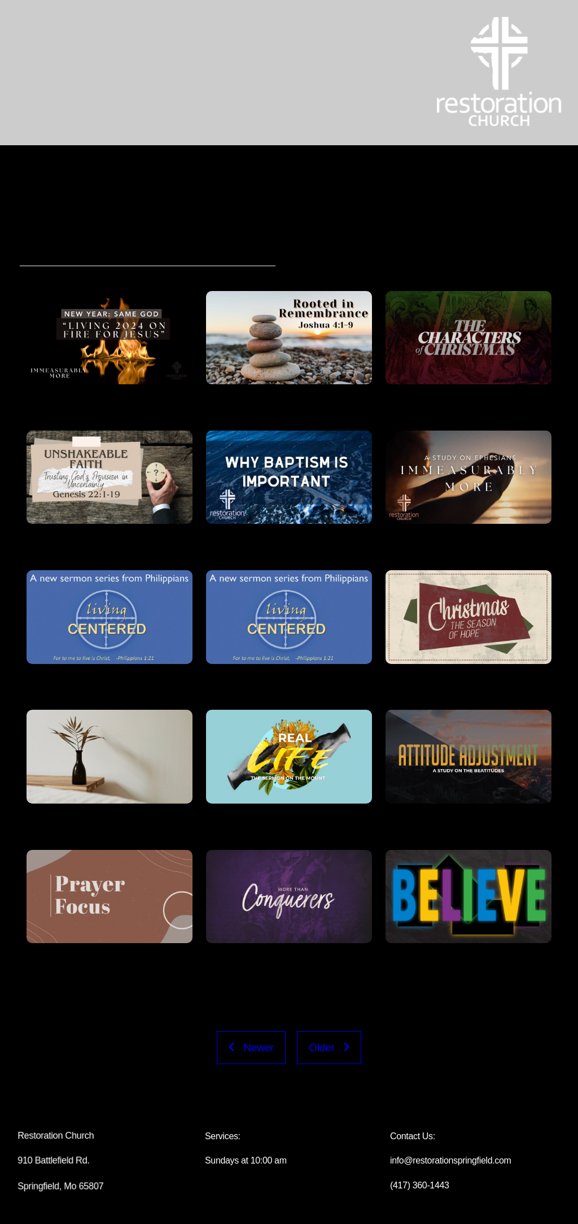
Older (329, 1047)
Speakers (214, 252)
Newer (251, 1047)
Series (92, 252)
